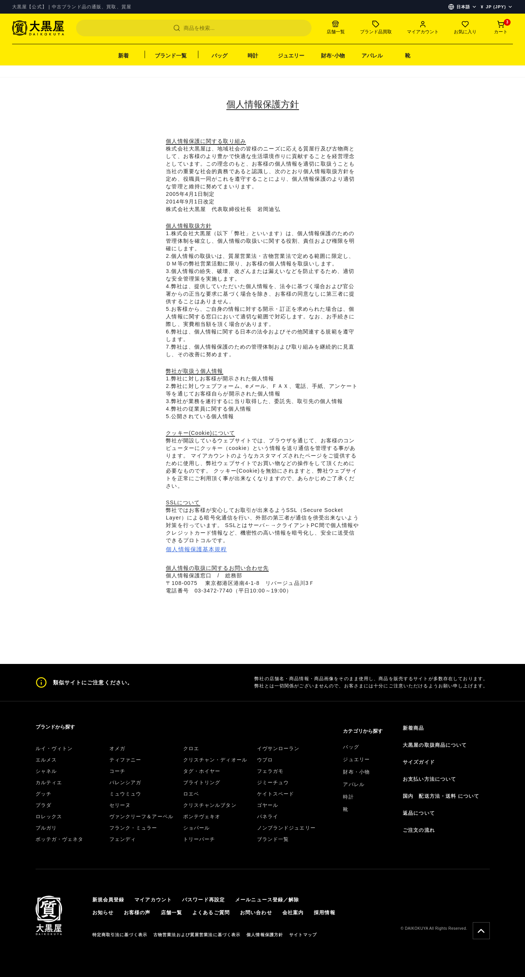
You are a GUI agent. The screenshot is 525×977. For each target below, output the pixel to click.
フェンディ (122, 839)
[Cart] (501, 28)
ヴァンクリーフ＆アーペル (141, 816)
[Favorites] (465, 28)
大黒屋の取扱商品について (435, 745)
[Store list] (336, 28)
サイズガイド (419, 762)
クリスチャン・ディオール (215, 760)
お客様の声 (137, 912)
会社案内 (293, 912)
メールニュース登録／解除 (267, 900)
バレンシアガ (125, 782)
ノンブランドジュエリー (286, 828)
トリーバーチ (199, 839)
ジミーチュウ (273, 782)
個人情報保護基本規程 (196, 549)
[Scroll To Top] (481, 930)
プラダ (43, 805)
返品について (419, 813)
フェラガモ (270, 771)
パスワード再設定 (203, 900)
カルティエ (49, 782)
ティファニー (125, 760)
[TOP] (38, 32)
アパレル (372, 56)
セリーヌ (120, 805)
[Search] (194, 28)
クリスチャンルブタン (210, 805)
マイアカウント (153, 900)
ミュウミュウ (125, 794)
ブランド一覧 (171, 56)
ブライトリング (202, 782)
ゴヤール (267, 805)
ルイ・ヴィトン (54, 748)
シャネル (46, 771)
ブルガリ (46, 828)
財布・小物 (356, 772)
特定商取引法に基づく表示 (119, 934)
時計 (253, 56)
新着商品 (413, 728)
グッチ (43, 794)
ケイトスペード (275, 794)
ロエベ (191, 794)
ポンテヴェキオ (202, 816)
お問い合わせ (256, 912)
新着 (123, 56)
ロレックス (49, 816)
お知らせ (103, 912)
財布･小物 (333, 56)
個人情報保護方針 (264, 934)
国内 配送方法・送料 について (441, 796)
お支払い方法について (429, 779)
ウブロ (265, 760)
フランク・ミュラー (133, 828)
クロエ (191, 748)
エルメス (46, 760)
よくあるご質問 (211, 912)
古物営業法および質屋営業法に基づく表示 (196, 934)
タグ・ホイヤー (202, 771)
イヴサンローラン (278, 748)
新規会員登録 (108, 900)
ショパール (196, 828)
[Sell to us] (376, 28)
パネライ (267, 816)
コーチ (117, 771)
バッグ (219, 56)
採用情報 (324, 912)
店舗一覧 (171, 912)
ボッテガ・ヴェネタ (60, 839)
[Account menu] (423, 28)
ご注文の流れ (419, 830)
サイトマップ (303, 934)
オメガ (117, 748)
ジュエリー (291, 56)
